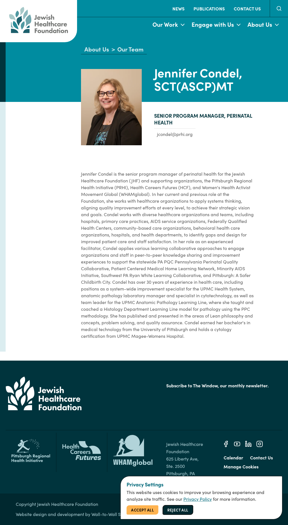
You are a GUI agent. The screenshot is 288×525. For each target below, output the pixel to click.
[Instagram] (259, 444)
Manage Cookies (241, 466)
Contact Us (247, 8)
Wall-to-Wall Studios (112, 514)
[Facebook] (225, 444)
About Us (263, 24)
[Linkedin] (248, 444)
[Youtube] (237, 444)
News (178, 8)
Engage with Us (216, 24)
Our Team (130, 49)
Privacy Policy (197, 499)
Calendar (233, 457)
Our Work (168, 24)
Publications (209, 8)
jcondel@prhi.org (175, 134)
